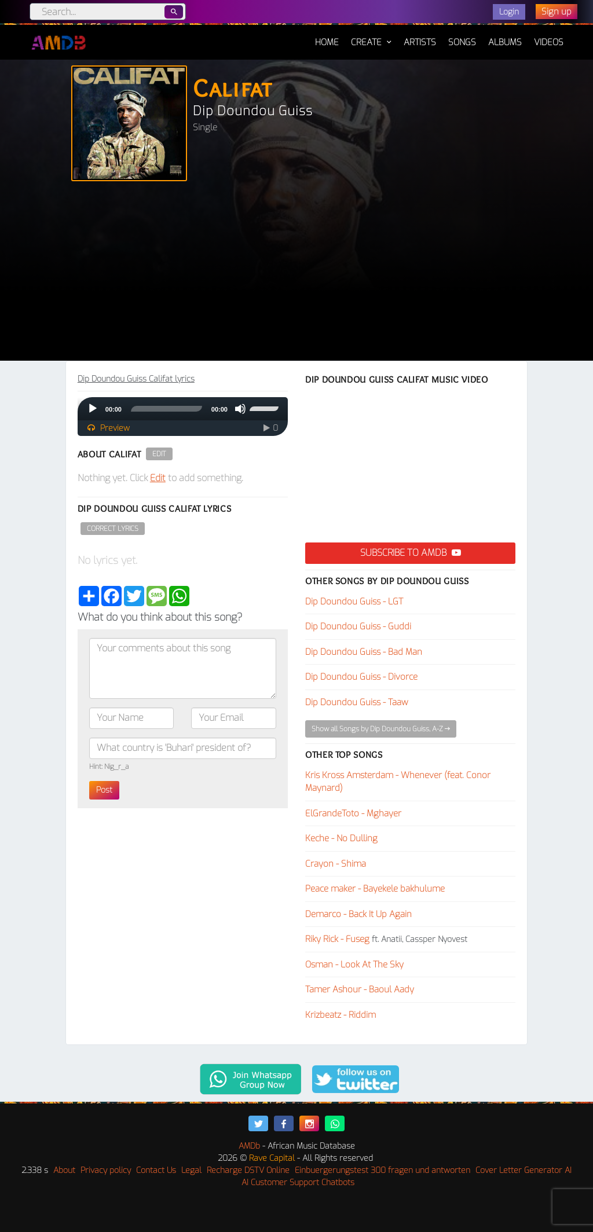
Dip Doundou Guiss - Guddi (358, 626)
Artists (420, 42)
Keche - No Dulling (341, 838)
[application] (183, 408)
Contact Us (156, 1170)
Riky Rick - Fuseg (337, 939)
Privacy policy (105, 1170)
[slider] (166, 409)
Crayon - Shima (335, 864)
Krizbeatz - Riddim (340, 1015)
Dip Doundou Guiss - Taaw (356, 702)
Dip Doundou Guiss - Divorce (361, 677)
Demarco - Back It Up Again (358, 914)
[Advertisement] (296, 274)
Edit (159, 454)
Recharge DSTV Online (248, 1170)
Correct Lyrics (112, 528)
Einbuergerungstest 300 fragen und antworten (382, 1170)
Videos (548, 42)
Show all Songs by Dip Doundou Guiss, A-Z (381, 729)
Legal (191, 1170)
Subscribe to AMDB (410, 553)
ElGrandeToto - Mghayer (353, 813)
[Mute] (240, 409)
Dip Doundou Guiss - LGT (354, 601)
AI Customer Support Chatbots (297, 1182)
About (64, 1170)
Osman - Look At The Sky (354, 964)
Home (327, 36)
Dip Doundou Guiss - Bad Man (363, 652)
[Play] (92, 409)
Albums (505, 42)
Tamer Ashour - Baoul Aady (359, 989)
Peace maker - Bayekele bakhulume (375, 888)
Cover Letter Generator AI (523, 1170)
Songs (462, 42)
